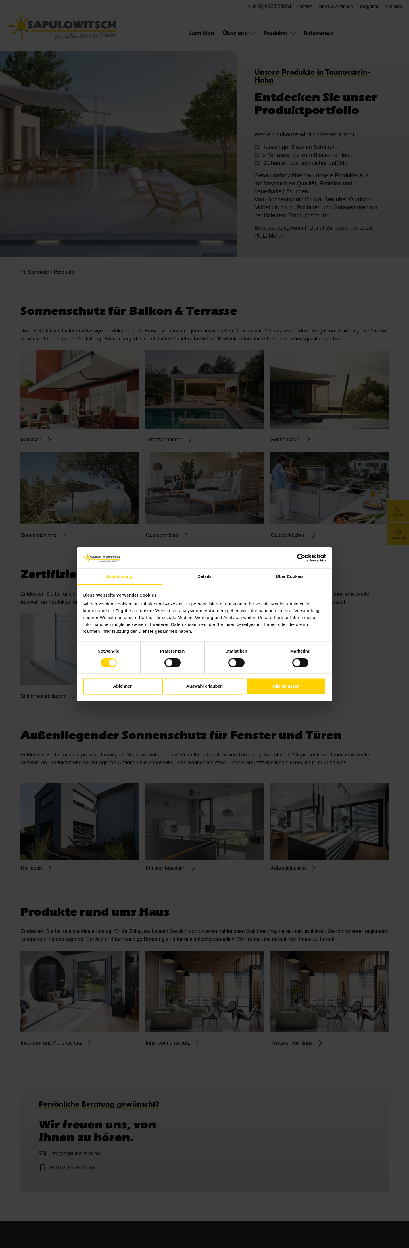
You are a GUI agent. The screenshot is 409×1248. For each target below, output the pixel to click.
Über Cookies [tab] (290, 576)
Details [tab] (204, 576)
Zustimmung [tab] (119, 576)
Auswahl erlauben (204, 686)
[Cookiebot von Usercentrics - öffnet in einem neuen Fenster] (301, 557)
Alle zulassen (286, 686)
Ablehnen (122, 686)
